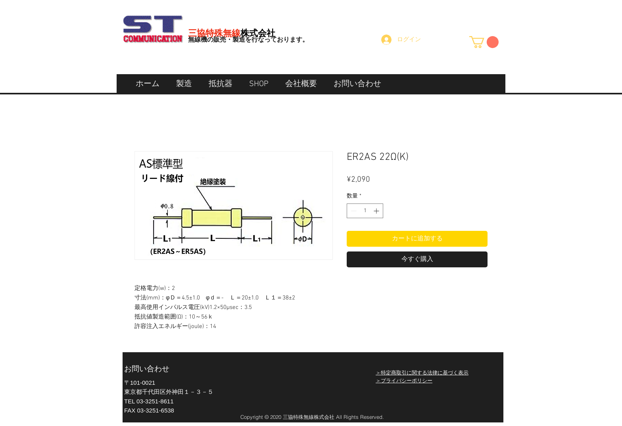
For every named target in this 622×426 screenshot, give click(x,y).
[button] (484, 42)
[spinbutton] (365, 211)
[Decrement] (353, 211)
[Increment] (377, 211)
